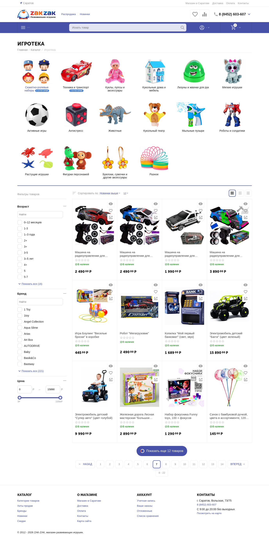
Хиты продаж (25, 505)
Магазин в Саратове (197, 3)
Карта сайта (84, 521)
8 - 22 (162, 472)
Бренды (22, 510)
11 (194, 464)
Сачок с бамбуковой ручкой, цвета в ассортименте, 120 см (229, 416)
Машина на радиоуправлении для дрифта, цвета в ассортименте (139, 254)
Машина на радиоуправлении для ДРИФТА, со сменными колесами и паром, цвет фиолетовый (229, 254)
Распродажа (68, 14)
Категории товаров (28, 500)
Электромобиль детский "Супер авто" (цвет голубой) (92, 416)
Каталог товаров (41, 27)
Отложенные (144, 510)
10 (184, 464)
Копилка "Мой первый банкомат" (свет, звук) (179, 335)
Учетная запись (146, 500)
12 (203, 464)
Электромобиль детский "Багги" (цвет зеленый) (225, 335)
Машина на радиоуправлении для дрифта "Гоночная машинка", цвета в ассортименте (94, 254)
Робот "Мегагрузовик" (133, 333)
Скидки (21, 521)
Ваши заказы (144, 505)
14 (222, 464)
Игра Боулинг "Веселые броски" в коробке (90, 335)
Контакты (243, 3)
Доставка (217, 3)
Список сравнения (148, 515)
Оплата (230, 3)
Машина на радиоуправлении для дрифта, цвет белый (184, 254)
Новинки (85, 14)
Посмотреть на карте (209, 513)
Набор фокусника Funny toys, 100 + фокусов (183, 416)
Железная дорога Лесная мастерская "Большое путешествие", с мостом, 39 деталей (137, 416)
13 (212, 464)
